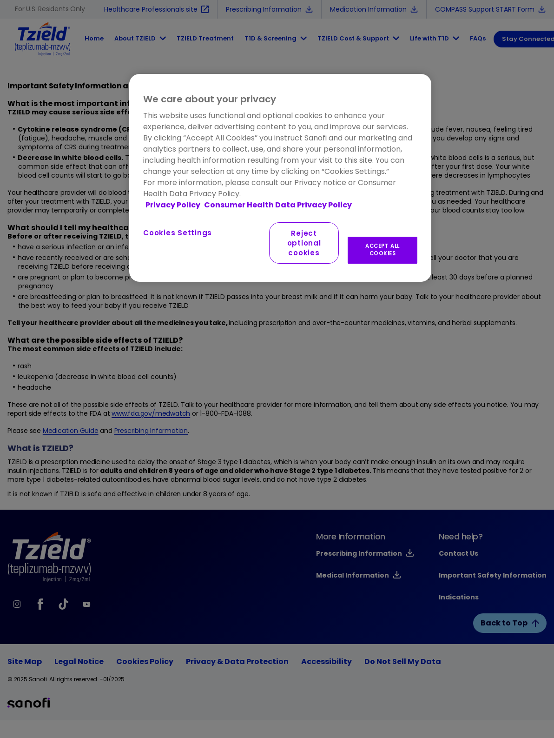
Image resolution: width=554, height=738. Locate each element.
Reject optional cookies (304, 243)
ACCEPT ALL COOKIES (382, 249)
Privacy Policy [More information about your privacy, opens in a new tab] (173, 204)
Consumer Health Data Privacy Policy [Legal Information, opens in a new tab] (278, 204)
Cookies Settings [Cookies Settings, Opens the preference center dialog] (177, 233)
